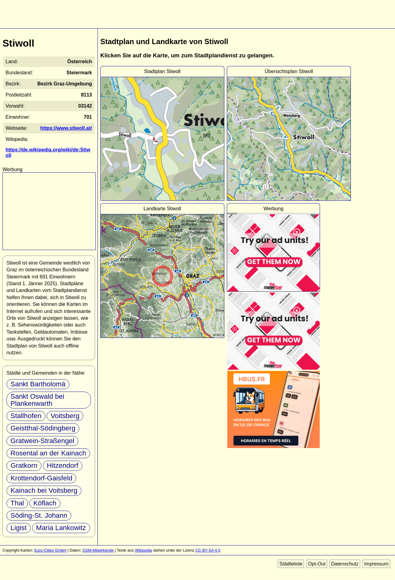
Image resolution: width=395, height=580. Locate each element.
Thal (17, 503)
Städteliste (290, 563)
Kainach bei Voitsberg (43, 490)
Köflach (44, 503)
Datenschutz (345, 563)
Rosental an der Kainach (48, 453)
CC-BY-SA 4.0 (207, 550)
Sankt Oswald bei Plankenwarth (37, 400)
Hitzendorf (62, 465)
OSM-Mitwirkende (98, 550)
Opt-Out (317, 563)
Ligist (18, 528)
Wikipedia (143, 550)
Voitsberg (65, 416)
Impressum (376, 563)
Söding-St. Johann (38, 515)
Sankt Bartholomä (37, 384)
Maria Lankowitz (61, 528)
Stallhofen (25, 416)
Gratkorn (23, 465)
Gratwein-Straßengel (42, 441)
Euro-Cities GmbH (50, 550)
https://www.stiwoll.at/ (66, 128)
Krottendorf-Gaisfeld (41, 478)
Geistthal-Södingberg (42, 428)
